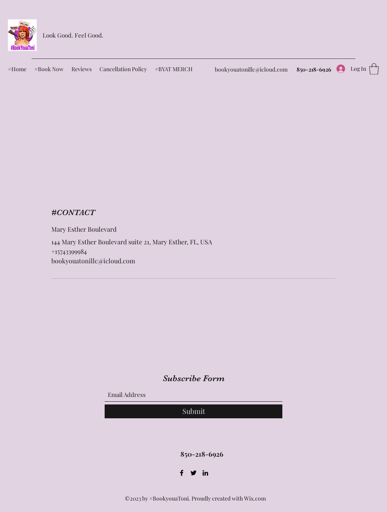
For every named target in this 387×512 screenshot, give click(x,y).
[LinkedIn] (205, 473)
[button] (374, 69)
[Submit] (193, 411)
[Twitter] (193, 473)
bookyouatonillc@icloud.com (251, 69)
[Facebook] (182, 473)
